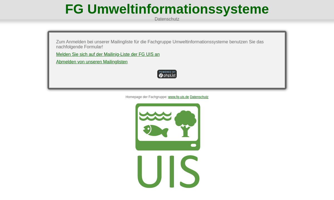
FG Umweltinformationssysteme (167, 9)
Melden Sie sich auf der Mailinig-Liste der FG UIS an (108, 54)
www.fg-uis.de (178, 97)
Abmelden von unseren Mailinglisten (92, 61)
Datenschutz (167, 19)
